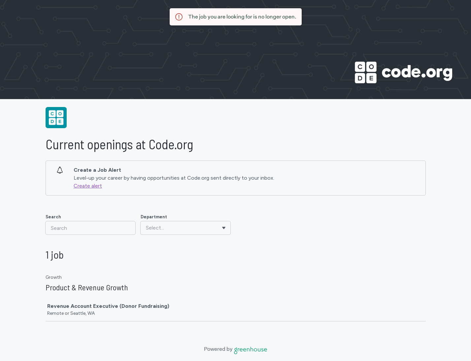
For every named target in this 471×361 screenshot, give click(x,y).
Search (53, 216)
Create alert (88, 186)
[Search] (90, 228)
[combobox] (146, 228)
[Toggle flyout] (224, 228)
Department (154, 216)
